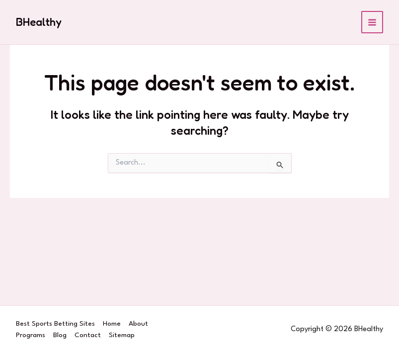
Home (112, 323)
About (138, 323)
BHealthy (39, 21)
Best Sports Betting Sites (55, 323)
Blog (60, 335)
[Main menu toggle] (372, 22)
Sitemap (122, 335)
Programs (30, 335)
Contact (88, 335)
